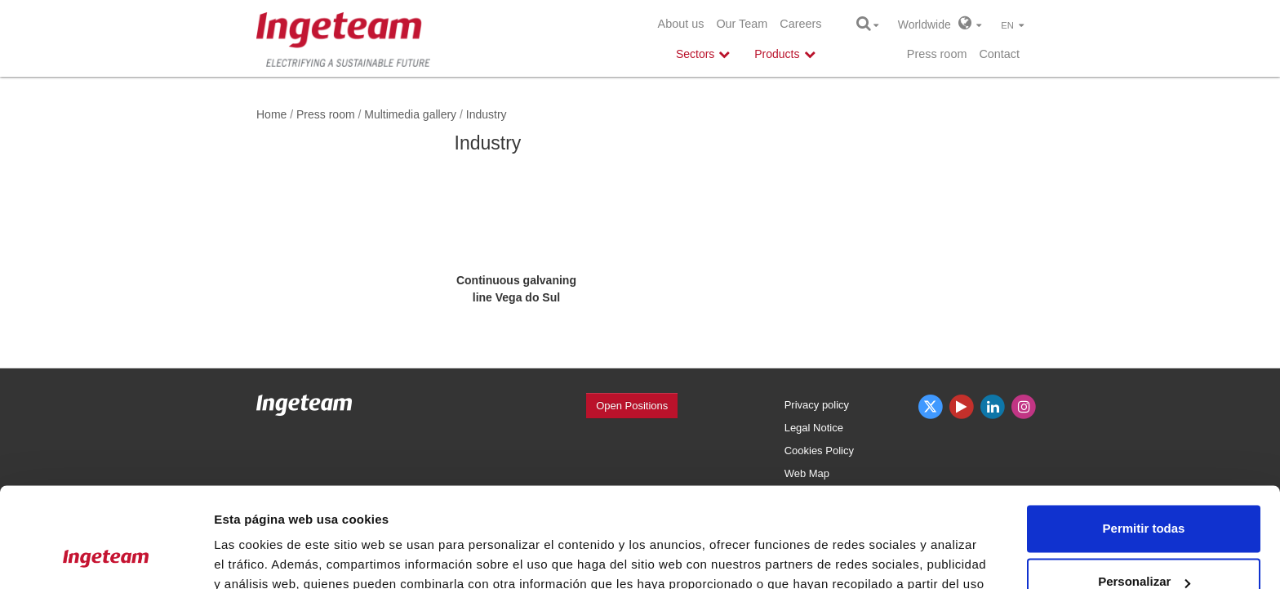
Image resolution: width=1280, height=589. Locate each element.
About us (681, 23)
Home (271, 114)
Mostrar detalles (261, 557)
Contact (999, 53)
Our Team (741, 23)
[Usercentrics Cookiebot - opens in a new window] (105, 557)
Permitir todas (1144, 437)
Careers (800, 23)
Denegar (1143, 544)
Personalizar (1144, 490)
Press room (937, 53)
